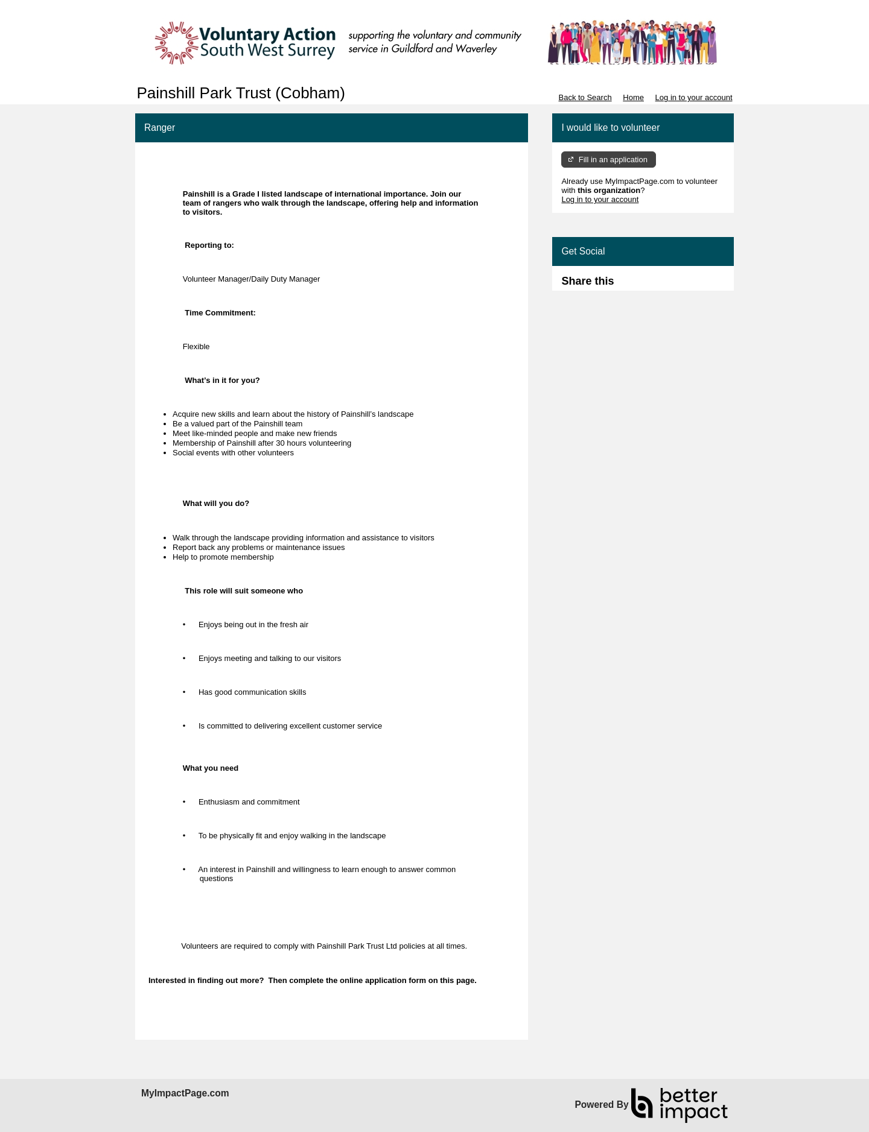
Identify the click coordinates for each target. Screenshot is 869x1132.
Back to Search (584, 97)
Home (633, 97)
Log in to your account (694, 97)
